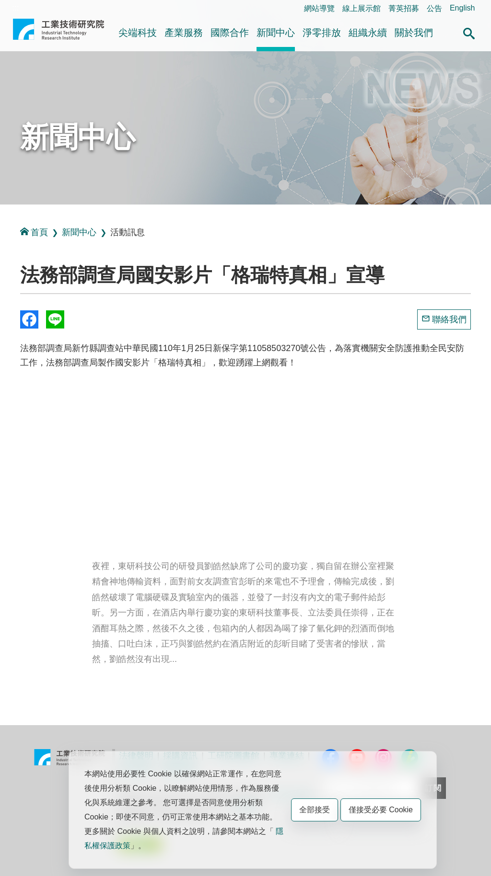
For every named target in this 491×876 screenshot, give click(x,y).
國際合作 (229, 32)
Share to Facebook (29, 319)
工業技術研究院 (58, 33)
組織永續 (368, 32)
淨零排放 (322, 32)
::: (15, 8)
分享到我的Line (55, 319)
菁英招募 (403, 8)
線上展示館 (361, 8)
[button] (469, 32)
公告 (434, 8)
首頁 (34, 232)
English (462, 8)
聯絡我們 (449, 319)
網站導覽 (319, 8)
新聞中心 (276, 32)
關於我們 (414, 32)
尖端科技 (137, 32)
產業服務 (183, 32)
